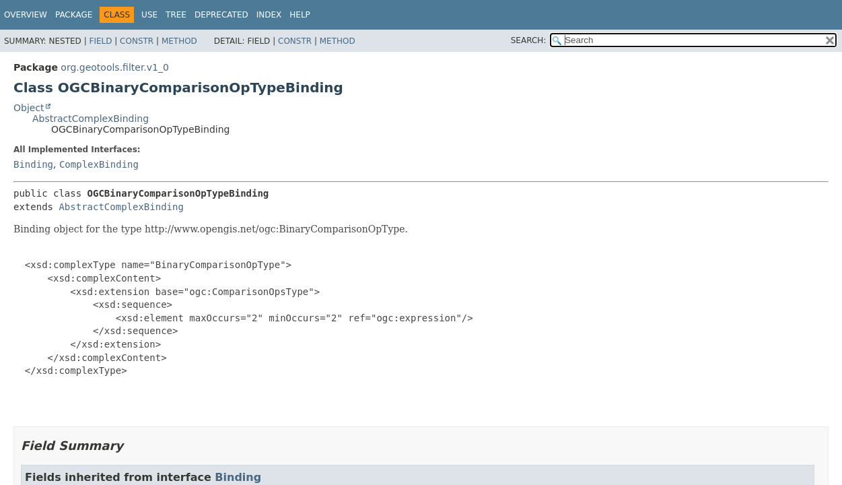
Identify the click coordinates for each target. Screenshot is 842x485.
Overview (25, 15)
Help (299, 15)
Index (269, 15)
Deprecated (221, 15)
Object (28, 107)
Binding (33, 164)
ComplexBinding (99, 164)
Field (100, 41)
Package (73, 15)
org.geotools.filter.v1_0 (115, 67)
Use (149, 15)
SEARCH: (529, 40)
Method (179, 41)
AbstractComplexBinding (90, 118)
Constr (136, 41)
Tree (176, 15)
